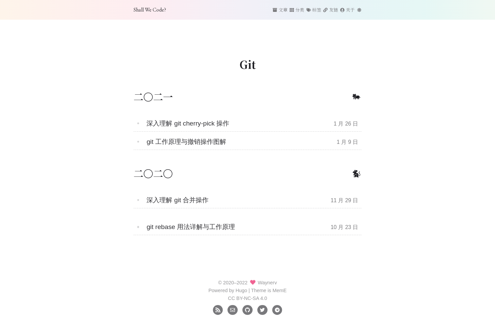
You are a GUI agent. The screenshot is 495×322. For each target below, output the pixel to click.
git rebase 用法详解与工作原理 (190, 226)
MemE (280, 290)
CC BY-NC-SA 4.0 (247, 298)
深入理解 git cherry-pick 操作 (187, 123)
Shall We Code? (150, 9)
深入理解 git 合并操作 (177, 200)
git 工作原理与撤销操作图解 (186, 141)
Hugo (241, 290)
